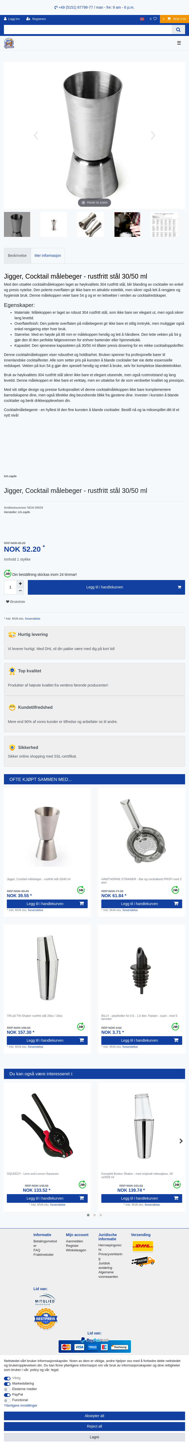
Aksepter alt (94, 1416)
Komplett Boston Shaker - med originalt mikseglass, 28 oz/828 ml (137, 1175)
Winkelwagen (76, 1250)
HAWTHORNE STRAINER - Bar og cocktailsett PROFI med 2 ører (141, 880)
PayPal (17, 1394)
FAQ (37, 1250)
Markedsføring (23, 1383)
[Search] (178, 29)
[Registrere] (36, 19)
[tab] (17, 255)
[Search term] (88, 29)
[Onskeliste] (153, 19)
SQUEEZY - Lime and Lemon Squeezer (33, 1173)
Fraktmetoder (44, 1255)
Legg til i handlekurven (133, 587)
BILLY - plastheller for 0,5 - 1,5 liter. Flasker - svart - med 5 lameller (139, 1017)
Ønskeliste (15, 602)
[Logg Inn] (12, 19)
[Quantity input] (10, 587)
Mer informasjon (48, 255)
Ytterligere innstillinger (20, 1405)
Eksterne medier (24, 1389)
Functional (20, 1400)
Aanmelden (74, 1241)
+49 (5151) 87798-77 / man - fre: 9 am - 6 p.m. (94, 7)
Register (72, 1246)
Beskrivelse (17, 255)
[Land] (142, 19)
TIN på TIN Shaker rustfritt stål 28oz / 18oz (34, 1015)
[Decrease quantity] (20, 591)
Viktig (16, 1378)
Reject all (94, 1426)
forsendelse (32, 618)
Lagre (94, 1437)
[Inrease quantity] (20, 583)
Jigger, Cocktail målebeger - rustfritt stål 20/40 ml (39, 879)
